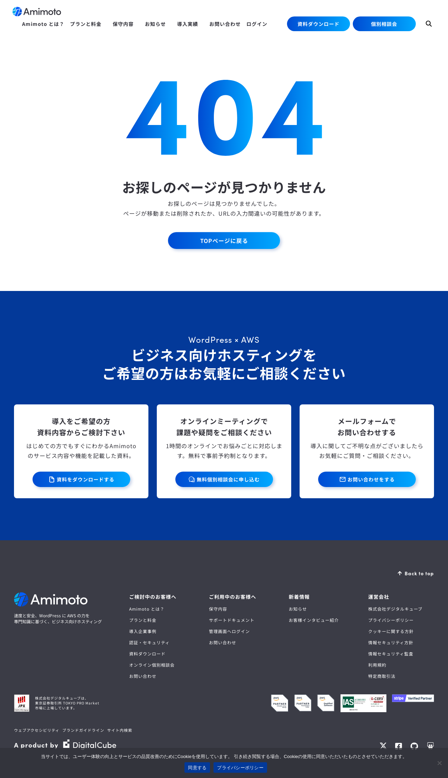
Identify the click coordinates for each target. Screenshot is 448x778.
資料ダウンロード (319, 23)
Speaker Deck (430, 746)
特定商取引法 (382, 676)
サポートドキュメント (231, 620)
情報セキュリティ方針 (390, 642)
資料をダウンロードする (85, 479)
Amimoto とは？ (146, 609)
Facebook (398, 746)
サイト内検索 (119, 730)
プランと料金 (142, 620)
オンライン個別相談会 (152, 665)
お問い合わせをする (371, 479)
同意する (197, 767)
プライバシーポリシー (391, 620)
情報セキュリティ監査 (390, 654)
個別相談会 (384, 23)
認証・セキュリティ (149, 642)
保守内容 (218, 609)
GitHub (414, 746)
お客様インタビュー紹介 (314, 620)
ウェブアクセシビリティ (36, 730)
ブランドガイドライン (83, 730)
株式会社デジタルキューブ (395, 609)
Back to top (419, 573)
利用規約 (377, 665)
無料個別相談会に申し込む (228, 479)
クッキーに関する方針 (391, 631)
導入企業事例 (142, 631)
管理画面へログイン (229, 631)
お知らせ (298, 609)
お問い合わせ (142, 676)
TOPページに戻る (224, 240)
